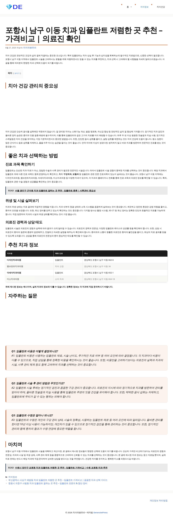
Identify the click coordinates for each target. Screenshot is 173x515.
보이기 (17, 73)
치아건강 (161, 6)
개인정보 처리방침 (159, 498)
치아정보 (144, 6)
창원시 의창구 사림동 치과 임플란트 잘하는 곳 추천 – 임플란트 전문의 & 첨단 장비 (42, 481)
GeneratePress (100, 510)
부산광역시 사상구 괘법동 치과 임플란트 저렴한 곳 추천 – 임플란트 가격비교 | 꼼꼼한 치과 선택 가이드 (51, 479)
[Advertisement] (86, 109)
